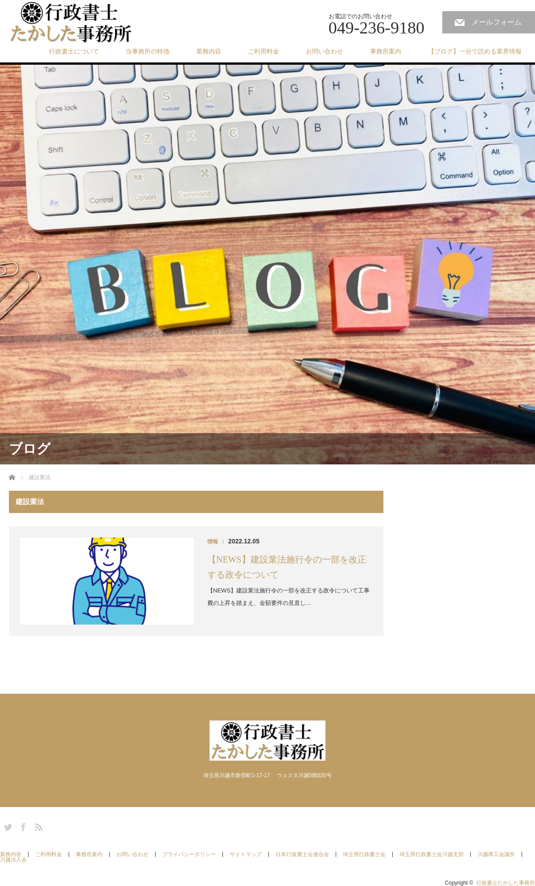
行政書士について (74, 51)
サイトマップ (246, 854)
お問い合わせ (324, 51)
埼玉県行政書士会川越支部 (431, 854)
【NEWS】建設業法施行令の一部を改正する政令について (286, 567)
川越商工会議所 (496, 854)
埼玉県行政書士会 (364, 854)
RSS (37, 825)
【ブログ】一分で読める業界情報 (475, 51)
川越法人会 (13, 859)
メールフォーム (497, 22)
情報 (212, 541)
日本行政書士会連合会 (302, 854)
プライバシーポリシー (189, 854)
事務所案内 (385, 51)
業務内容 (208, 51)
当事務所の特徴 (147, 51)
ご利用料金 (263, 51)
